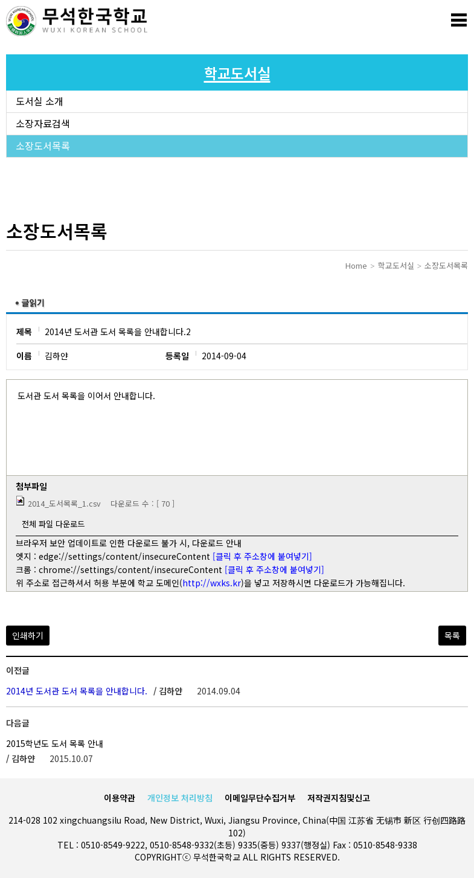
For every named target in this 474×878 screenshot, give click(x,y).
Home (356, 265)
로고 (78, 21)
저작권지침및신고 (338, 798)
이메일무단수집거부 (260, 798)
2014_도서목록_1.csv (64, 503)
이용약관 (119, 798)
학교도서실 (396, 265)
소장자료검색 (43, 124)
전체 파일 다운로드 (53, 524)
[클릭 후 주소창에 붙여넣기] (262, 556)
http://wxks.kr (211, 583)
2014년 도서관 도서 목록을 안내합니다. (78, 691)
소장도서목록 (43, 146)
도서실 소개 (39, 101)
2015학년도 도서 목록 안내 (54, 743)
